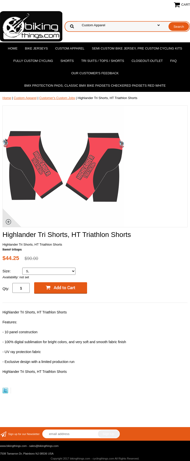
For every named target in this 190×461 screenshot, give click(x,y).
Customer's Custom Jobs (57, 98)
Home (13, 48)
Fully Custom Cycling (33, 61)
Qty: (5, 288)
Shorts (67, 61)
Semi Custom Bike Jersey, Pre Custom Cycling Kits (137, 48)
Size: (7, 271)
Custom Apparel (69, 48)
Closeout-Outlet (147, 61)
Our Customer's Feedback (95, 73)
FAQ (173, 61)
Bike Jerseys (36, 48)
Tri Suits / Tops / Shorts (102, 61)
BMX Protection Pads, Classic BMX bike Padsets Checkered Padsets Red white (95, 85)
